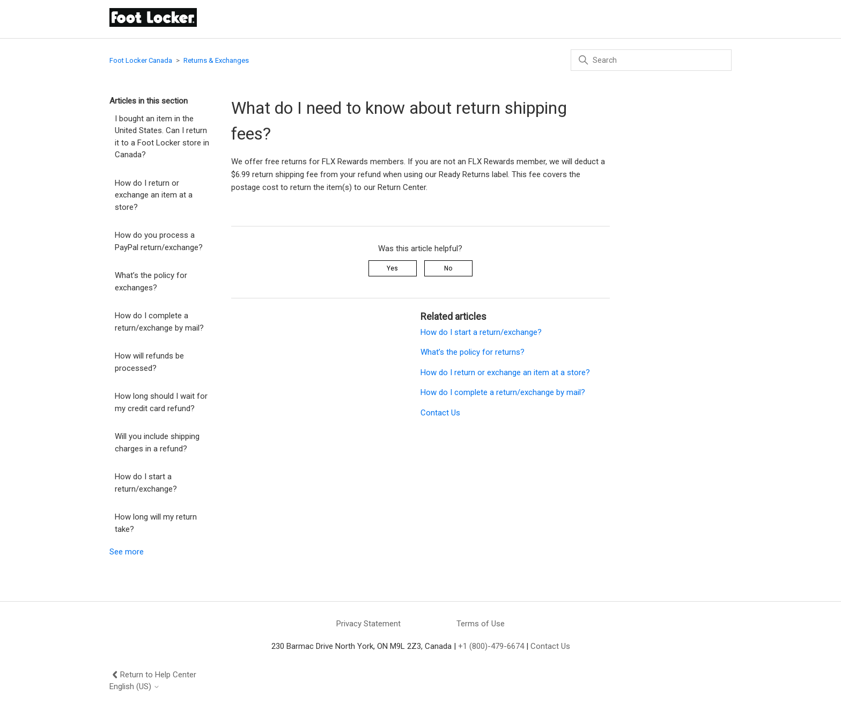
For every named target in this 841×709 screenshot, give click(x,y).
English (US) (134, 686)
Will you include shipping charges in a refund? (157, 443)
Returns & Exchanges (216, 60)
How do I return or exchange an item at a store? (154, 195)
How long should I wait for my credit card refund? (161, 402)
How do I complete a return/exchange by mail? (159, 322)
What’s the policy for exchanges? (151, 282)
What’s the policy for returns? (472, 352)
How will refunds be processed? (149, 362)
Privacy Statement (368, 623)
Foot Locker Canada (140, 60)
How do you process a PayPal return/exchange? (159, 241)
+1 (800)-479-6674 (491, 646)
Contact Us (440, 413)
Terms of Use (480, 623)
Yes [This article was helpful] (392, 268)
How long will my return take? (156, 523)
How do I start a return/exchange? (146, 483)
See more (126, 552)
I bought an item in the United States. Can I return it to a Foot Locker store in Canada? (162, 137)
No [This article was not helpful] (448, 268)
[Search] (651, 60)
